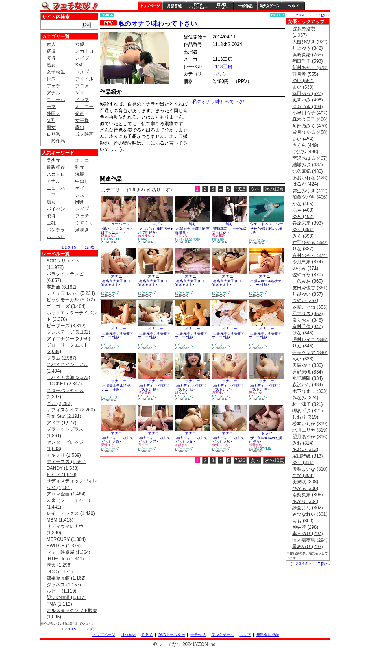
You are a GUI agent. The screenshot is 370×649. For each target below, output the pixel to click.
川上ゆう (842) (307, 48)
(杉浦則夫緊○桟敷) (188, 239)
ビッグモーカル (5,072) (71, 299)
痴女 (51, 127)
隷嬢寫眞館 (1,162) (66, 578)
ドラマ (82, 99)
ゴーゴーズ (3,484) (66, 306)
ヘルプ (293, 5)
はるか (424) (305, 184)
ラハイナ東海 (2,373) (68, 377)
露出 (79, 127)
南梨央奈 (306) (307, 494)
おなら (219, 73)
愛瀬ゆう (107, 445)
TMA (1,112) (59, 604)
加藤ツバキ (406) (310, 197)
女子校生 (56, 71)
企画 (79, 113)
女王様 (82, 120)
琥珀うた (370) (307, 274)
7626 (240, 188)
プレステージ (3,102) (68, 332)
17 (318, 15)
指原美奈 (144, 392)
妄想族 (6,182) (61, 286)
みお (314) (303, 443)
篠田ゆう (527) (307, 93)
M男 (51, 120)
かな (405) (303, 203)
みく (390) (303, 236)
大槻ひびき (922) (310, 41)
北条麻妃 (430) (307, 171)
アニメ (82, 85)
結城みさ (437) (307, 164)
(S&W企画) (257, 240)
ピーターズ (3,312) (66, 325)
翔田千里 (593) (307, 61)
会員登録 (317, 5)
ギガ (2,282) (59, 403)
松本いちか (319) (310, 423)
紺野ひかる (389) (310, 242)
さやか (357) (305, 300)
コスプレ (84, 71)
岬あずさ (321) (307, 410)
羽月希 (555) (305, 74)
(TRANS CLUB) (112, 239)
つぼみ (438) (305, 151)
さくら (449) (305, 145)
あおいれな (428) (310, 177)
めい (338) (303, 358)
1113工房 (222, 66)
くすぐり (84, 222)
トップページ (150, 5)
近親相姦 (56, 167)
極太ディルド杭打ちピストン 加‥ (191, 440)
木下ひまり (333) (310, 391)
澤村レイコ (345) (310, 339)
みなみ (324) (305, 397)
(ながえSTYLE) (260, 448)
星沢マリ (181, 235)
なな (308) (303, 475)
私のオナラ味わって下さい (157, 23)
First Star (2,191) (64, 416)
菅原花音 (218, 235)
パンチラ (56, 229)
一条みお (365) (307, 281)
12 (87, 247)
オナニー (84, 106)
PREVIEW (145, 165)
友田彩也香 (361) (310, 287)
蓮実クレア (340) (310, 352)
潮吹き (82, 229)
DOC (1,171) (60, 571)
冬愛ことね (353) (310, 307)
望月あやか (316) (310, 436)
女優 (79, 44)
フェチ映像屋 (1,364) (68, 552)
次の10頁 (274, 188)
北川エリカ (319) (310, 430)
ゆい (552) (303, 80)
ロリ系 (53, 134)
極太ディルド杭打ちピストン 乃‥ (228, 387)
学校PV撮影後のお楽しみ (266, 230)
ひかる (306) (305, 488)
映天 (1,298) (59, 565)
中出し (82, 181)
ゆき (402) (303, 216)
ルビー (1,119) (61, 591)
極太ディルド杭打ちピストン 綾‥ (228, 440)
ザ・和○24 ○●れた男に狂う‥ (265, 440)
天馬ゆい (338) (307, 365)
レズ (51, 78)
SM (78, 64)
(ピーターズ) (110, 292)
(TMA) (142, 239)
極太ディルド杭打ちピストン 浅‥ (191, 387)
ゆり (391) (303, 229)
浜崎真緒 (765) (307, 54)
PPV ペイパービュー (198, 5)
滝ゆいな (255, 392)
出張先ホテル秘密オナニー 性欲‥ (265, 283)
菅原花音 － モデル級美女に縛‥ (229, 230)
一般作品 (245, 5)
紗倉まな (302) (307, 507)
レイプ (82, 58)
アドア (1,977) (61, 422)
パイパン (56, 208)
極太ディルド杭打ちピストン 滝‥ (265, 387)
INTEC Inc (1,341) (65, 558)
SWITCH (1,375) (64, 545)
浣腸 (79, 174)
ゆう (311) (303, 462)
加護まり (181, 445)
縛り (192, 224)
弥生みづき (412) (310, 190)
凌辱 (51, 58)
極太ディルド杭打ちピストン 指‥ (154, 387)
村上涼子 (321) (307, 404)
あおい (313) (305, 449)
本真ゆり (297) (307, 533)
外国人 (53, 113)
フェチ (53, 85)
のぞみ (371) (305, 268)
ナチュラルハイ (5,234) (71, 293)
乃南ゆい (218, 392)
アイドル (84, 78)
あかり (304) (305, 501)
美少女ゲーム (269, 5)
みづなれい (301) (310, 514)
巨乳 (51, 222)
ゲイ (79, 92)
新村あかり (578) (310, 67)
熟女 (51, 64)
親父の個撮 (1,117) (66, 597)
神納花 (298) (305, 527)
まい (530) (303, 87)
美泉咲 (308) (305, 481)
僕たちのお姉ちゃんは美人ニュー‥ (117, 230)
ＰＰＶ (147, 635)
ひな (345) (303, 332)
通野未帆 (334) (307, 371)
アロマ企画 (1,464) (66, 493)
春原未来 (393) (307, 223)
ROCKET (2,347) (64, 383)
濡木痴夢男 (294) (310, 540)
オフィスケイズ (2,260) (71, 409)
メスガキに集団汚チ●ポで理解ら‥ (155, 230)
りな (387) (303, 248)
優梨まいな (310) (310, 469)
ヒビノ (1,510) (61, 474)
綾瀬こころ (220, 445)
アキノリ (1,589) (64, 455)
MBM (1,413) (60, 519)
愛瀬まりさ (109, 235)
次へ (94, 247)
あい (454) (303, 138)
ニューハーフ (118, 224)
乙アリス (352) (307, 313)
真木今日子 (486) (310, 119)
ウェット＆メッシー (267, 224)
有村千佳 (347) (307, 326)
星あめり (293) (307, 546)
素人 (51, 44)
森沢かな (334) (307, 384)
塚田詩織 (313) (307, 456)
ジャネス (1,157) (64, 584)
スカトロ (84, 51)
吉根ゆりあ (146, 235)
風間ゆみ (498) (307, 99)
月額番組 (174, 5)
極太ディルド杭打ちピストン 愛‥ (117, 440)
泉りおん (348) (307, 320)
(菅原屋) (218, 239)
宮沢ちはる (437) (310, 158)
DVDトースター (222, 5)
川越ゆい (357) (307, 294)
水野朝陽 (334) (307, 378)
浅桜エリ (181, 392)
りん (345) (303, 345)
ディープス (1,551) (66, 461)
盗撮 (51, 51)
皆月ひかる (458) (310, 132)
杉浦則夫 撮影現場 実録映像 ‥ (192, 230)
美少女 (53, 160)
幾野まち (255, 445)
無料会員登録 (267, 635)
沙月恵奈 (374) (307, 261)
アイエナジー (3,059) (68, 338)
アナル (53, 92)
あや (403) (303, 210)
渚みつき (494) (307, 106)
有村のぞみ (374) (310, 255)
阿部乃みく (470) (310, 125)
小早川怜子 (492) (310, 112)
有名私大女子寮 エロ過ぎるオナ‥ (118, 283)
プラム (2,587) (61, 358)
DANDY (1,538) (63, 468)
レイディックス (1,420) (71, 513)
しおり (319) (305, 417)
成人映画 (84, 134)
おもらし (56, 236)
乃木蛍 (143, 445)
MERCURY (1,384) (66, 539)
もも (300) (303, 520)
